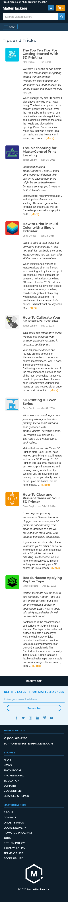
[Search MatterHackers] (61, 16)
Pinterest (45, 718)
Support (10, 785)
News (8, 765)
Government (13, 790)
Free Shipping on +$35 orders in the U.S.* (25, 2)
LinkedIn (37, 718)
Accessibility (13, 858)
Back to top (34, 681)
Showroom (12, 770)
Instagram (30, 718)
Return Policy (14, 843)
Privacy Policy (14, 848)
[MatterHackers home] (34, 874)
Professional (14, 775)
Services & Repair (16, 796)
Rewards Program (18, 832)
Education (11, 780)
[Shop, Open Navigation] (10, 27)
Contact (10, 817)
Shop (7, 760)
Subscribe (34, 708)
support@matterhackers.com (28, 743)
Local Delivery (15, 827)
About (8, 812)
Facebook (16, 718)
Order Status (14, 822)
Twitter (23, 718)
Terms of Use (13, 853)
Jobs (7, 838)
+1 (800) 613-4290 (15, 738)
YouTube (52, 718)
